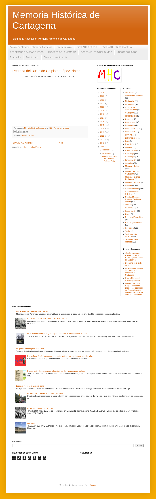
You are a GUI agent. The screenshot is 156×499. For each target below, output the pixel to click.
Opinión (128, 205)
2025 (102, 93)
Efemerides (15, 57)
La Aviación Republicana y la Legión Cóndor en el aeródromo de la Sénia (57, 334)
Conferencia (130, 122)
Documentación (131, 128)
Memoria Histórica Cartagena (132, 172)
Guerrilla (128, 147)
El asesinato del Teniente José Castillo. (32, 311)
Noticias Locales (27, 135)
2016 (102, 121)
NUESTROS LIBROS (127, 52)
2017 (102, 118)
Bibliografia (129, 101)
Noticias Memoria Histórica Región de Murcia (133, 199)
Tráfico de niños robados (131, 241)
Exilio (127, 141)
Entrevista (129, 135)
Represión (129, 228)
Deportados (130, 125)
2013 (102, 132)
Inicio (61, 143)
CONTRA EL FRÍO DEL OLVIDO (96, 52)
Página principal (64, 47)
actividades (130, 93)
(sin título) (31, 423)
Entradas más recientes (23, 143)
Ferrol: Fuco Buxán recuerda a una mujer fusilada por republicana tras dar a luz (60, 356)
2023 (102, 96)
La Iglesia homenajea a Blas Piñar (30, 349)
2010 (102, 143)
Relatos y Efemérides (134, 223)
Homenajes (130, 157)
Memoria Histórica (132, 166)
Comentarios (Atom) (32, 147)
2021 (102, 103)
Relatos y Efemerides (134, 217)
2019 (102, 111)
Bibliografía (130, 104)
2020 (102, 107)
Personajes (130, 208)
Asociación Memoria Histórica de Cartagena (31, 47)
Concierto (129, 119)
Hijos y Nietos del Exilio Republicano (133, 279)
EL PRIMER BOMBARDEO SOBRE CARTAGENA (48, 319)
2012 (102, 136)
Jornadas (129, 163)
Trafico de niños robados (131, 235)
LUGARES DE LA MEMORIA (62, 52)
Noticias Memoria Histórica (132, 193)
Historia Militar (131, 150)
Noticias (128, 185)
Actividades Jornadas (134, 96)
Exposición (129, 144)
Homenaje (129, 154)
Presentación (130, 211)
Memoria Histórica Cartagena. (132, 178)
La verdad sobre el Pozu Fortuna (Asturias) (45, 393)
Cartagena (129, 113)
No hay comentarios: (61, 128)
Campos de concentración (131, 108)
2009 (102, 147)
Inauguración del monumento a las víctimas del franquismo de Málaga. (56, 371)
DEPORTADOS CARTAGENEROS (27, 52)
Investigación (130, 160)
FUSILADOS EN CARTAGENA (117, 47)
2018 (102, 114)
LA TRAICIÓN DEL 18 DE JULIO (40, 408)
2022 (102, 100)
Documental (130, 132)
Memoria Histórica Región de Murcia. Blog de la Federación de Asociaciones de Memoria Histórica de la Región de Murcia (134, 289)
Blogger (93, 485)
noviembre (107, 153)
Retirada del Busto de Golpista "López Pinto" (46, 71)
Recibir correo (32, 57)
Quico (127, 214)
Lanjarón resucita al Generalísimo (30, 386)
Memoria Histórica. (133, 182)
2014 (102, 129)
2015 (102, 125)
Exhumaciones (131, 138)
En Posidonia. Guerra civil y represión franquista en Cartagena (134, 271)
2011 (102, 139)
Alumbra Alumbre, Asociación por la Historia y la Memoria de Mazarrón (134, 256)
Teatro (127, 231)
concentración (131, 116)
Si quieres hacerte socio (55, 57)
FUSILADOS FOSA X (87, 47)
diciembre (106, 150)
